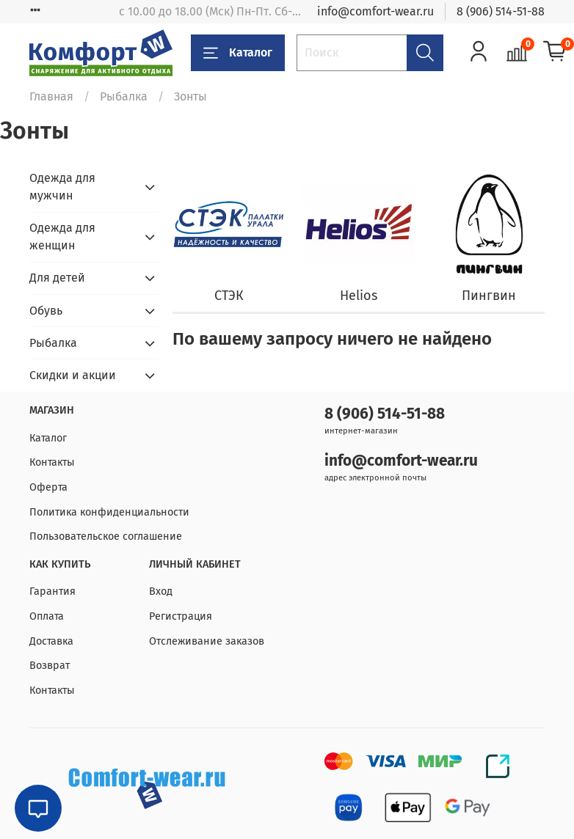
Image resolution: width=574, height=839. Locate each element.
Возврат (49, 665)
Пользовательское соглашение (105, 536)
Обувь (45, 311)
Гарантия (52, 591)
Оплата (46, 616)
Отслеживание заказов (206, 641)
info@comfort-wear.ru (375, 11)
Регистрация (180, 616)
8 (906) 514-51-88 (501, 11)
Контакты (52, 462)
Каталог (237, 52)
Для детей (57, 278)
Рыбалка (124, 96)
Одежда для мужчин (62, 186)
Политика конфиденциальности (109, 512)
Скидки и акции (72, 375)
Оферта (48, 487)
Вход (160, 591)
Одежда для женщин (62, 236)
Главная (51, 96)
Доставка (51, 641)
